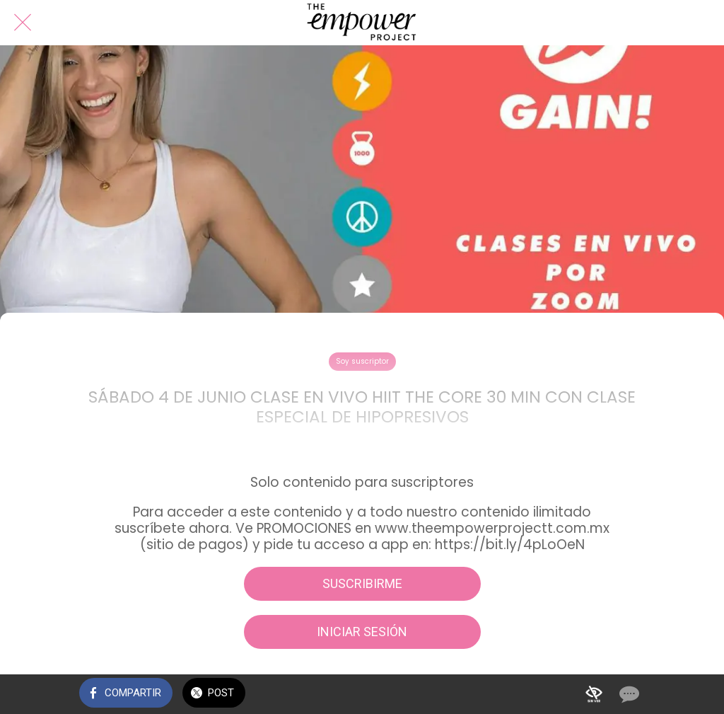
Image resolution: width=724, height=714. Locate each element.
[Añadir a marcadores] (594, 694)
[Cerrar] (22, 22)
